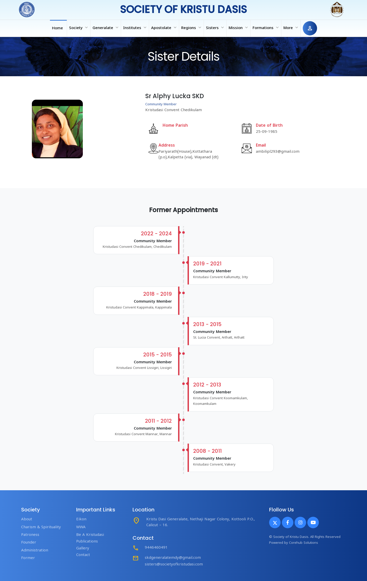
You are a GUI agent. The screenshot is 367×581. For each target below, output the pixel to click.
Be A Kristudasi (90, 535)
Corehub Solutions (303, 543)
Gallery (82, 548)
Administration (34, 550)
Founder (28, 542)
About (26, 519)
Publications (87, 541)
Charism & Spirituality (41, 527)
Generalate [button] (106, 27)
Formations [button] (266, 27)
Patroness (30, 535)
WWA (81, 527)
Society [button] (79, 27)
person (310, 28)
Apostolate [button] (164, 27)
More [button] (291, 27)
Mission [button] (239, 27)
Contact (83, 555)
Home (57, 28)
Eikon (81, 519)
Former (28, 558)
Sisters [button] (215, 27)
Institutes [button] (135, 27)
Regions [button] (191, 27)
